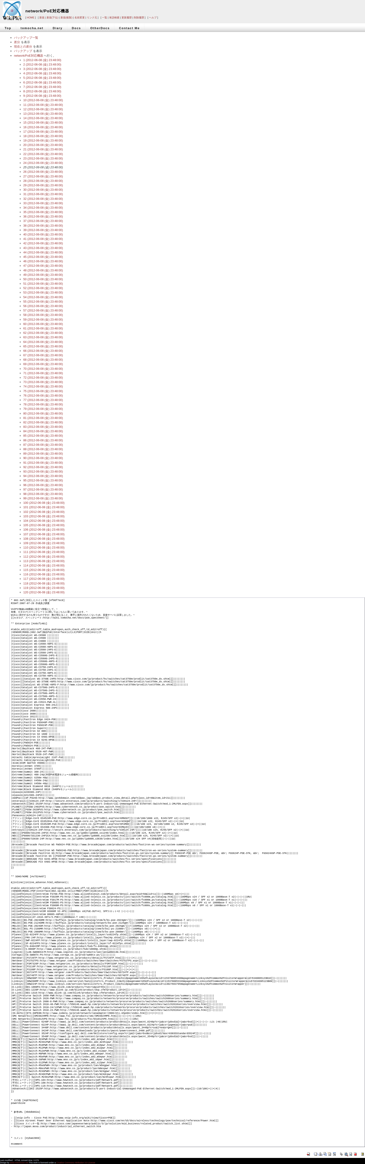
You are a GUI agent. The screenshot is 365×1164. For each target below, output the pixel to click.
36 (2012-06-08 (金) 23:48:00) (43, 216)
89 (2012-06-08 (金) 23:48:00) (43, 453)
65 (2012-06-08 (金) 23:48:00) (43, 346)
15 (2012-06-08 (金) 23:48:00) (43, 122)
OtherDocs (100, 28)
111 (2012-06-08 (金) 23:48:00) (43, 552)
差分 (17, 42)
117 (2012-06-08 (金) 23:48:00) (43, 578)
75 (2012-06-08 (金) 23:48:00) (43, 391)
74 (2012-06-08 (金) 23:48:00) (43, 386)
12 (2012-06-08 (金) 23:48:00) (43, 109)
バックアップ (23, 51)
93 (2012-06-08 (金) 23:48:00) (43, 471)
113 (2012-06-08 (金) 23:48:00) (43, 561)
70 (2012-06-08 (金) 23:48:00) (43, 368)
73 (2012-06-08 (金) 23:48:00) (43, 382)
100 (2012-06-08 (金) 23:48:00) (43, 502)
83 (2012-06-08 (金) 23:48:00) (43, 426)
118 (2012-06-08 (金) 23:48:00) (43, 583)
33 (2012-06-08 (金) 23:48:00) (43, 203)
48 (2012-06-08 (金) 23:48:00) (43, 270)
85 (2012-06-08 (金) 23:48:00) (43, 435)
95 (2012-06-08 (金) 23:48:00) (43, 480)
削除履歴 (139, 17)
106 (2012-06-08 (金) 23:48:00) (43, 529)
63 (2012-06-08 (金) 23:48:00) (43, 337)
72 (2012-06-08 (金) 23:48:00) (43, 377)
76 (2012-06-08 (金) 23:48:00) (43, 395)
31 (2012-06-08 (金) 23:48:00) (43, 194)
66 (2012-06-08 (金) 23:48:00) (43, 350)
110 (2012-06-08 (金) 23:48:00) (43, 547)
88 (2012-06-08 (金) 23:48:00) (43, 449)
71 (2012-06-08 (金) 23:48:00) (43, 373)
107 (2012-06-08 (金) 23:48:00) (43, 534)
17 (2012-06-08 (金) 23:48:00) (43, 131)
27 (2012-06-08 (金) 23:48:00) (43, 176)
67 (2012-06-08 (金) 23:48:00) (43, 355)
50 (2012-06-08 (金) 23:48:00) (43, 279)
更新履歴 (127, 17)
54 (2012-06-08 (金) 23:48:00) (43, 297)
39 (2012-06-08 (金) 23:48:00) (43, 230)
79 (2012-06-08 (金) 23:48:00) (43, 409)
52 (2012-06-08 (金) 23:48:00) (43, 288)
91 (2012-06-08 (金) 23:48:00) (43, 462)
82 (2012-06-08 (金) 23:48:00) (43, 422)
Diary (58, 28)
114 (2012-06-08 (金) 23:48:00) (43, 565)
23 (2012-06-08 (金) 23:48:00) (43, 158)
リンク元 (92, 17)
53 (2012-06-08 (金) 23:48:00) (43, 292)
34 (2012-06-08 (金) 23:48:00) (43, 207)
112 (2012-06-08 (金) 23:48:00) (43, 556)
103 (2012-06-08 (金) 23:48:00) (43, 516)
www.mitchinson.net (19, 1162)
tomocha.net (32, 28)
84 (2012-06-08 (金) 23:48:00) (43, 431)
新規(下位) (52, 17)
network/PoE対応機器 (47, 11)
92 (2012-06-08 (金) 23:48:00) (43, 467)
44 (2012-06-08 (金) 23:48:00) (43, 252)
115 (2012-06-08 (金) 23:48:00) (43, 570)
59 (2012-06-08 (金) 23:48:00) (43, 319)
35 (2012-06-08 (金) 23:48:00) (43, 212)
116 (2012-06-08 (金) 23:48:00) (43, 574)
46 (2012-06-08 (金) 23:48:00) (43, 261)
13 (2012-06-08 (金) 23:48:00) (43, 113)
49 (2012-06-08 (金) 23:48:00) (43, 274)
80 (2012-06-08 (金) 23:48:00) (43, 413)
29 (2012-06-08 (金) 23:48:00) (43, 185)
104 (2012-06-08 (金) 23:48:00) (43, 520)
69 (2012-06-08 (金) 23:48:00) (43, 364)
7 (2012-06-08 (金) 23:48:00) (42, 87)
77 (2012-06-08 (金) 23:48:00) (43, 400)
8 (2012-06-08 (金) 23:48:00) (42, 91)
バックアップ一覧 (26, 37)
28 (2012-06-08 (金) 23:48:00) (43, 181)
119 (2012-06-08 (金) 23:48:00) (43, 588)
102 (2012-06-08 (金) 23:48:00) (43, 512)
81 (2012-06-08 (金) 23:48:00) (43, 418)
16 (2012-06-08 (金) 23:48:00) (43, 127)
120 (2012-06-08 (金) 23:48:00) (43, 592)
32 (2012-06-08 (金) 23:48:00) (43, 198)
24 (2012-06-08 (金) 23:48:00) (43, 163)
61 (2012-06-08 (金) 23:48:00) (43, 328)
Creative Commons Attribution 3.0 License (75, 1162)
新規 (41, 17)
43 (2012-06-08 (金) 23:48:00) (43, 248)
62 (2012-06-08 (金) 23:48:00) (43, 333)
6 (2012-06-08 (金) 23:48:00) (42, 82)
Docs (76, 28)
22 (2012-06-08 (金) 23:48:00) (43, 154)
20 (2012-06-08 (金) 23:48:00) (43, 145)
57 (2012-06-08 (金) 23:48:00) (43, 310)
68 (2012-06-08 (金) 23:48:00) (43, 359)
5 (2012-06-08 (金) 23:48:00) (42, 77)
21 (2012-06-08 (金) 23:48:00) (43, 149)
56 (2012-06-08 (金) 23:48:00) (43, 306)
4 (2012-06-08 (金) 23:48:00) (42, 73)
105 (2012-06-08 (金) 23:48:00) (43, 525)
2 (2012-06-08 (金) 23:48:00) (42, 64)
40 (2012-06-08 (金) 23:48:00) (43, 234)
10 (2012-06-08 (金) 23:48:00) (43, 100)
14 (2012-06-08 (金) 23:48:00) (43, 118)
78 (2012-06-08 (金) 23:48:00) (43, 404)
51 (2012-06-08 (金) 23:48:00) (43, 283)
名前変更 (79, 17)
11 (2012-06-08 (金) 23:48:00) (43, 105)
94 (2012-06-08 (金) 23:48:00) (43, 476)
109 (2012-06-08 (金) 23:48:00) (43, 543)
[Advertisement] (294, 7)
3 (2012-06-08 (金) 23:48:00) (42, 69)
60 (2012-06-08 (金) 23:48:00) (43, 324)
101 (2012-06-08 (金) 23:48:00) (43, 507)
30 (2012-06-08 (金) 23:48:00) (43, 189)
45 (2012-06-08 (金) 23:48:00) (43, 257)
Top (8, 28)
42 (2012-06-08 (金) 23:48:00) (43, 243)
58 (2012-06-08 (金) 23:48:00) (43, 315)
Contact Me (129, 28)
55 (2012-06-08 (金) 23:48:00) (43, 301)
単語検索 (114, 17)
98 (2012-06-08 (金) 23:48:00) (43, 494)
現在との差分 (23, 46)
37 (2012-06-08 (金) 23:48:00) (43, 221)
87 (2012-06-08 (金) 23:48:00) (43, 444)
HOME (30, 17)
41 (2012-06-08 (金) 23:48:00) (43, 239)
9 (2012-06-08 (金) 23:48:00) (42, 95)
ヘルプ (153, 17)
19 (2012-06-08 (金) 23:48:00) (43, 140)
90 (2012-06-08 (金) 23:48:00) (43, 458)
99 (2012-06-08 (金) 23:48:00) (43, 498)
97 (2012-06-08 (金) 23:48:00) (43, 489)
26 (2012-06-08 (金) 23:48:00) (43, 171)
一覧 (104, 17)
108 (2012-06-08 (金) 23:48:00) (43, 538)
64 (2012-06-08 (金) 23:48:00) (43, 342)
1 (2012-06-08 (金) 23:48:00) (42, 60)
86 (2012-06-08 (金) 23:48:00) (43, 440)
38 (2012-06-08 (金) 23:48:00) (43, 225)
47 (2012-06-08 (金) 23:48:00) (43, 265)
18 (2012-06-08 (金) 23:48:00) (43, 136)
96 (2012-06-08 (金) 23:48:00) (43, 485)
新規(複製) (66, 17)
